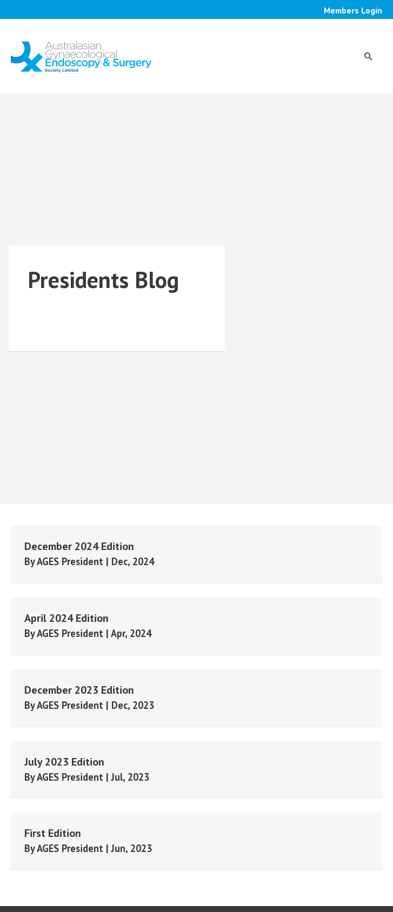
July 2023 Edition (64, 762)
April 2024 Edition (66, 618)
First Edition (52, 833)
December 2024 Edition (79, 546)
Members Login (353, 10)
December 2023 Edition (79, 690)
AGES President (71, 561)
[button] (368, 56)
